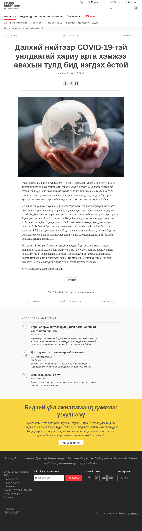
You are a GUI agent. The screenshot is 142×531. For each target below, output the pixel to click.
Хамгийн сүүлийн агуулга (18, 490)
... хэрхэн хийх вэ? (54, 23)
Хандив (90, 16)
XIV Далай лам (65, 73)
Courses (8, 497)
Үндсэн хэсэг (10, 16)
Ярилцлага (83, 23)
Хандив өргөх (71, 442)
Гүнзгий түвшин (54, 16)
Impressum (133, 513)
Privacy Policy (11, 482)
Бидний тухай (73, 16)
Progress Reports (13, 493)
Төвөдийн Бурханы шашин (32, 16)
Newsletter (9, 486)
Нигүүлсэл (71, 280)
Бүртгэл (130, 2)
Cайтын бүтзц (11, 479)
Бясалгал (70, 23)
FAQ (6, 475)
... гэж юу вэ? (36, 23)
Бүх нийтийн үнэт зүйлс (15, 23)
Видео (95, 23)
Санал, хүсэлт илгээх (16, 471)
